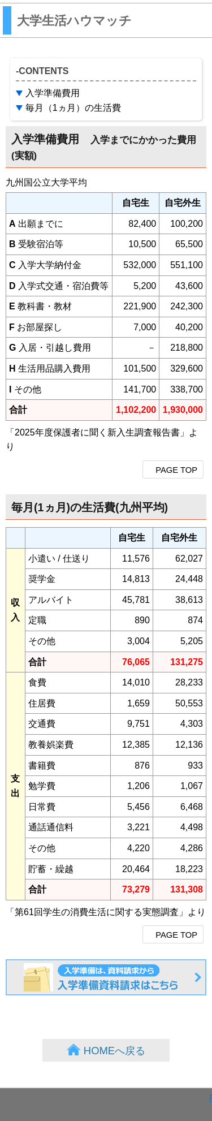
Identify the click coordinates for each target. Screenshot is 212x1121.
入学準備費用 (52, 93)
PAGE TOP (176, 470)
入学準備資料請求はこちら (205, 967)
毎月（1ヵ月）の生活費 (73, 108)
